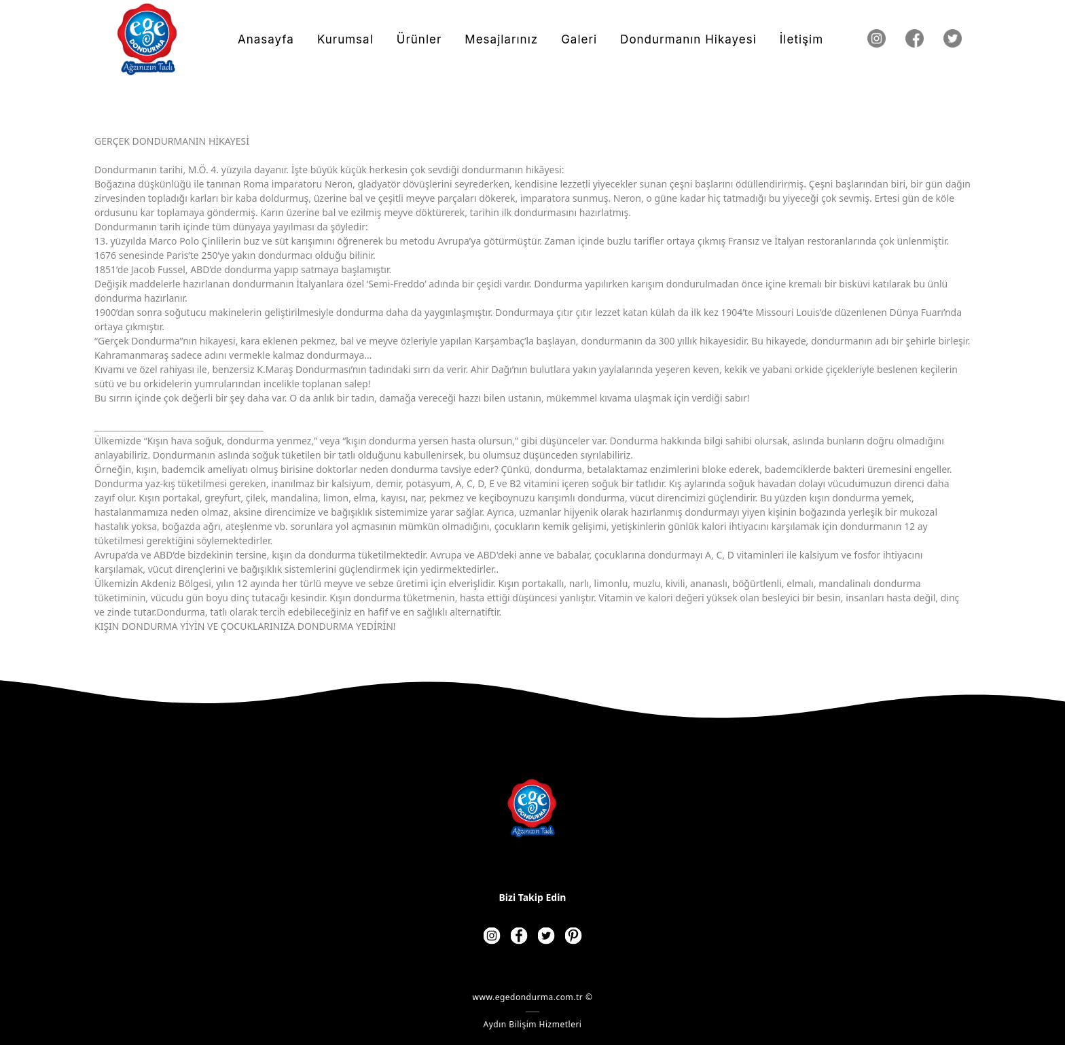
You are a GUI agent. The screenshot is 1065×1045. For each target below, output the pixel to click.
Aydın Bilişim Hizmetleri (533, 1024)
